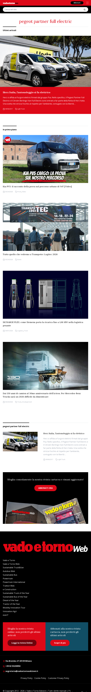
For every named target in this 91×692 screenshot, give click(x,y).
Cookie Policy (40, 678)
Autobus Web (9, 571)
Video (24, 192)
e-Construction (9, 589)
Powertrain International (14, 582)
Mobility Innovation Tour (14, 607)
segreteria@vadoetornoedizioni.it (20, 671)
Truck (26, 331)
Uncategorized (27, 402)
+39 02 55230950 (11, 666)
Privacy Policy (26, 678)
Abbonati (77, 3)
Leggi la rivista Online (22, 643)
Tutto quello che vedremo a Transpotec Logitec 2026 (30, 254)
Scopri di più (60, 643)
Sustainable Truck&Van (13, 567)
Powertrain (8, 578)
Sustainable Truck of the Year (16, 593)
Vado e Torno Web (11, 564)
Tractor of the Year (11, 604)
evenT (5, 615)
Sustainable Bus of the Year (15, 596)
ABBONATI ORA (45, 488)
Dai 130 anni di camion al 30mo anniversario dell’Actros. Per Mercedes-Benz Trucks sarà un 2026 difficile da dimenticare (42, 395)
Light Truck (21, 109)
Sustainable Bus (10, 575)
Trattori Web (8, 585)
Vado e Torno (9, 560)
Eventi (19, 260)
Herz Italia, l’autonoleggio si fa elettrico (26, 92)
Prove (19, 192)
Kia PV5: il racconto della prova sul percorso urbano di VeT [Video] (37, 186)
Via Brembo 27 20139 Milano (17, 661)
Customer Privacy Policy (58, 678)
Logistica (20, 331)
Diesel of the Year (11, 600)
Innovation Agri (10, 611)
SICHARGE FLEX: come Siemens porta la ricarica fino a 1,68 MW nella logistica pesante (43, 324)
